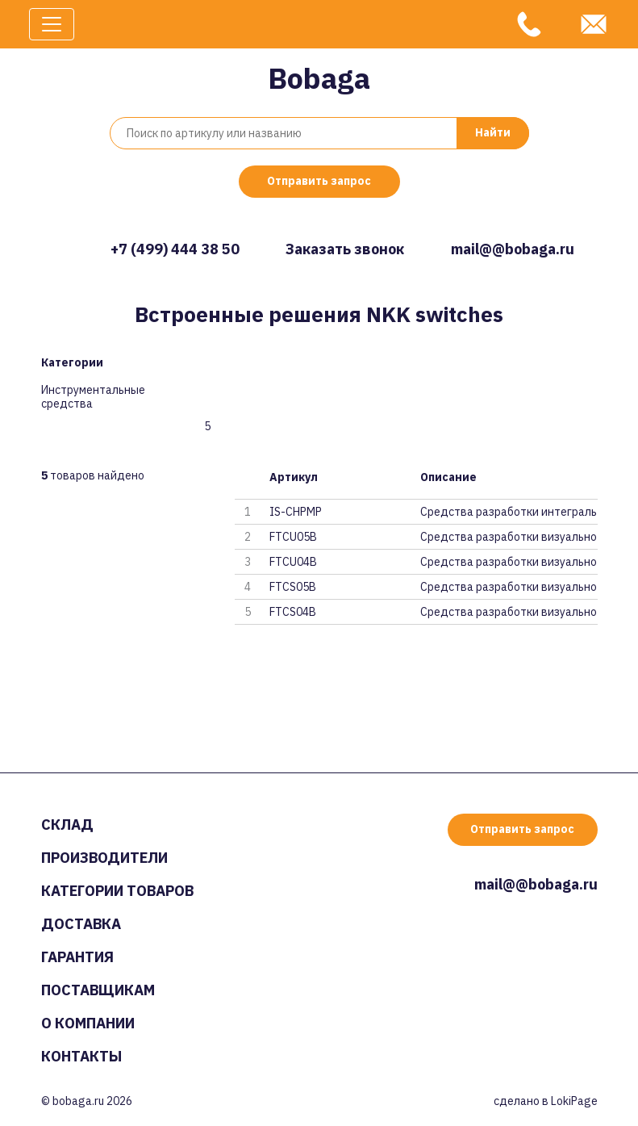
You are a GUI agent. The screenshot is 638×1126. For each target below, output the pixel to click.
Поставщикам (98, 990)
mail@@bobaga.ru (512, 249)
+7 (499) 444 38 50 (175, 249)
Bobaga (319, 78)
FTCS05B (292, 587)
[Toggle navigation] (51, 24)
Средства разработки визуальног (508, 537)
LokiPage (574, 1101)
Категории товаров (117, 890)
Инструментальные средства (93, 397)
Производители (104, 857)
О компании (88, 1023)
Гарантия (77, 957)
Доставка (81, 924)
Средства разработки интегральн (508, 511)
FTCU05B (293, 537)
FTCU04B (293, 562)
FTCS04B (292, 612)
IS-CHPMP (295, 511)
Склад (67, 824)
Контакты (81, 1056)
